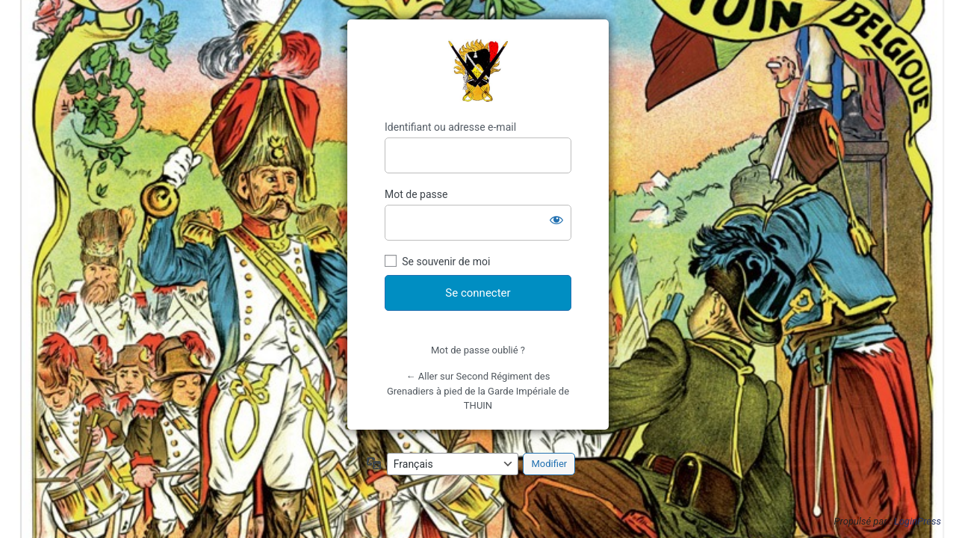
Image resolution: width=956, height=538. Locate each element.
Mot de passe (416, 194)
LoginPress (917, 521)
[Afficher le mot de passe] (556, 220)
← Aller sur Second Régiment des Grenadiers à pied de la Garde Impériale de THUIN (478, 391)
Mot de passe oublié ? (478, 350)
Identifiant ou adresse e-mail (450, 127)
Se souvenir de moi (446, 262)
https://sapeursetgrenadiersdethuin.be (478, 70)
